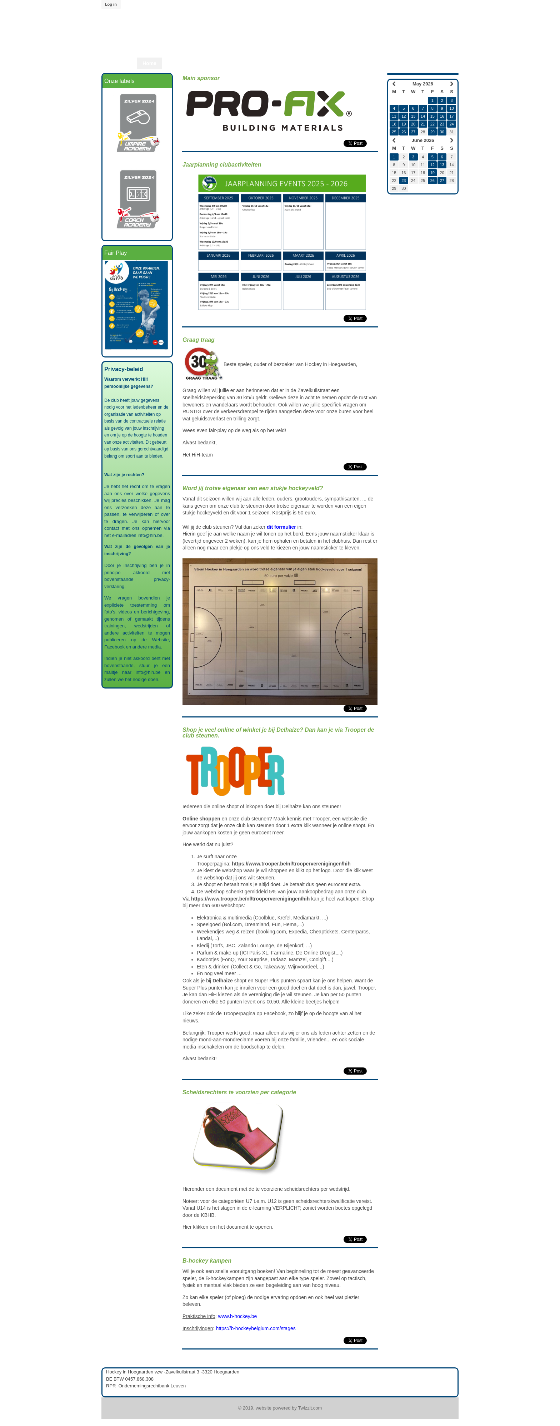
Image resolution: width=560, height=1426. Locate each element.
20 (413, 124)
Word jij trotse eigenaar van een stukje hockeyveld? (252, 488)
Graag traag (198, 340)
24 (451, 124)
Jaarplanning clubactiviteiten (221, 165)
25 (394, 132)
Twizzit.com (310, 1408)
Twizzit (366, 63)
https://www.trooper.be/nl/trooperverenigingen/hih (291, 864)
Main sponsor (201, 78)
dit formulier (281, 527)
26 (403, 132)
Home (149, 63)
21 (423, 124)
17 (451, 116)
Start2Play (294, 63)
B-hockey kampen (206, 1261)
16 (442, 116)
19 (403, 124)
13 (413, 116)
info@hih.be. (151, 535)
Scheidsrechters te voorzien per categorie (239, 1092)
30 (442, 132)
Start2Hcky (259, 63)
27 (413, 132)
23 (442, 124)
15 (432, 116)
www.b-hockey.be (237, 1316)
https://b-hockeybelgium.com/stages (255, 1328)
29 (432, 132)
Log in (111, 4)
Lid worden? (332, 63)
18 (394, 124)
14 (423, 116)
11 (394, 116)
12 (403, 116)
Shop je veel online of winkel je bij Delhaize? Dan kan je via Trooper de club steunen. (278, 733)
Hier (187, 1227)
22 (432, 124)
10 (451, 108)
